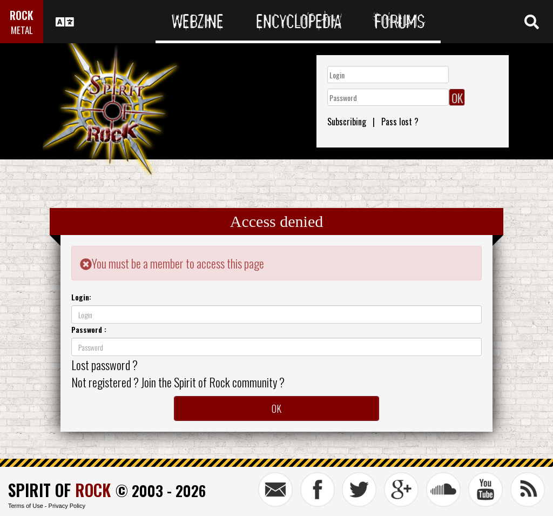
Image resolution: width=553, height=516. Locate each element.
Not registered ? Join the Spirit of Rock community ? (178, 382)
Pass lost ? (400, 121)
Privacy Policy (67, 505)
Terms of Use (25, 505)
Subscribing (346, 121)
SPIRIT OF (59, 490)
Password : (88, 329)
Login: (81, 297)
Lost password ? (104, 364)
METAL (22, 30)
